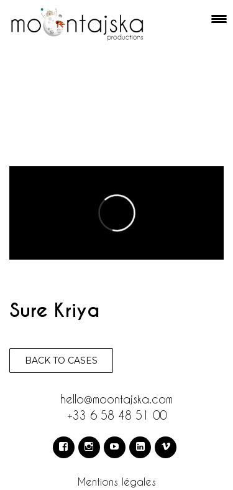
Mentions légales (117, 482)
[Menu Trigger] (219, 18)
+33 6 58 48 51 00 (117, 415)
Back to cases (61, 360)
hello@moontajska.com (116, 398)
